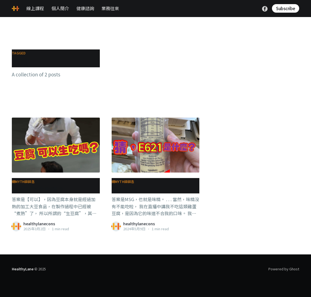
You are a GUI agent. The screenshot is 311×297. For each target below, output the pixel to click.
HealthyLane (23, 268)
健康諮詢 (85, 8)
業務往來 (110, 8)
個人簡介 (60, 8)
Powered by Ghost (283, 268)
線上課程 (35, 8)
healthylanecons (39, 223)
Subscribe (285, 8)
